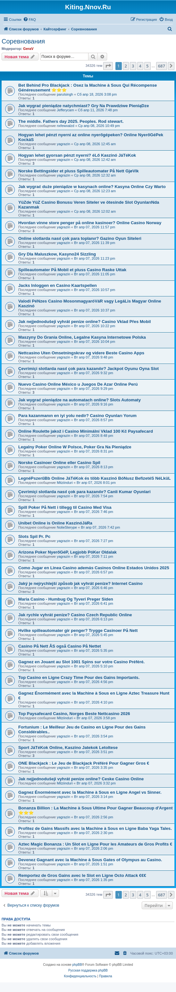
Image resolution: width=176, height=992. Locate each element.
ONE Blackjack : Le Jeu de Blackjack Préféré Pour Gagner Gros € (83, 763)
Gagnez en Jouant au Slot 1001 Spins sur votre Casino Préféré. (81, 661)
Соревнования (23, 41)
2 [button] (126, 66)
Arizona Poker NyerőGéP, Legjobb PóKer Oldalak (67, 552)
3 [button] (133, 66)
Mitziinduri (65, 482)
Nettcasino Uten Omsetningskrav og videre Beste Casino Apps (81, 352)
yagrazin (63, 144)
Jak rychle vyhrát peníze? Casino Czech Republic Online (75, 614)
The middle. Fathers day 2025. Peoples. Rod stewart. (70, 121)
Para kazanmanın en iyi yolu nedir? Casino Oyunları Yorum (77, 415)
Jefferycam (65, 110)
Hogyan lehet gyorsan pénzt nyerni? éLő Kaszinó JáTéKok (77, 155)
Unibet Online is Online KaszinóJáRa (55, 523)
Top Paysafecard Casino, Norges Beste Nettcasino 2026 (74, 713)
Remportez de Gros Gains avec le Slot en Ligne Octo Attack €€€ (82, 875)
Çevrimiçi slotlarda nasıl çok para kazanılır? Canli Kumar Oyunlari (84, 491)
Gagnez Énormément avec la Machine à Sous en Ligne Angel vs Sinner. (90, 792)
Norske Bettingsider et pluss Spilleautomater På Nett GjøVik (78, 171)
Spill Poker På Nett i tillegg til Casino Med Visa (65, 507)
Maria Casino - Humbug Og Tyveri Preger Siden (65, 599)
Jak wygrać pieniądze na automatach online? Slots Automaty (79, 400)
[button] (108, 66)
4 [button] (140, 66)
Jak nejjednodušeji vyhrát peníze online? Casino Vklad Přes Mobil (84, 321)
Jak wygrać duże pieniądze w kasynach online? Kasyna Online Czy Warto (92, 186)
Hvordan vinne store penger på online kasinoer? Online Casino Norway (89, 222)
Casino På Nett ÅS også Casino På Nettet (59, 646)
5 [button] (147, 66)
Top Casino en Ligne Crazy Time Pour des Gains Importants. (78, 677)
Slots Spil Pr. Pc (34, 536)
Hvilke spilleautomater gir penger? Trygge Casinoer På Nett (78, 630)
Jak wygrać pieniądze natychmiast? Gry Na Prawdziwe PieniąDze (83, 105)
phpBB (77, 964)
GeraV (28, 49)
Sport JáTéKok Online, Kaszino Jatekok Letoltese (68, 747)
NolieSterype (67, 527)
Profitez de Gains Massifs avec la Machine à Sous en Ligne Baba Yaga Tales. (95, 828)
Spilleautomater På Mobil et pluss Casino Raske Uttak (72, 269)
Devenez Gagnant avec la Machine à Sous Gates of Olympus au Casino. (90, 859)
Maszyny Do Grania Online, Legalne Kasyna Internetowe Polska (82, 337)
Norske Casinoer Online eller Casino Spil (59, 462)
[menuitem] (29, 19)
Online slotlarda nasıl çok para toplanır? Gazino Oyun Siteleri (79, 238)
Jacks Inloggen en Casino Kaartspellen (57, 285)
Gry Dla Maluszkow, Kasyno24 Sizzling (57, 254)
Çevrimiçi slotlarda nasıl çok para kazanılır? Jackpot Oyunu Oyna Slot (88, 368)
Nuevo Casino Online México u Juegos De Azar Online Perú (78, 384)
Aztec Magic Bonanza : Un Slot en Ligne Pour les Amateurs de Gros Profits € (95, 844)
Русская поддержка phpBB (88, 970)
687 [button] (161, 66)
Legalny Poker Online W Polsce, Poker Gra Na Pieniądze (74, 447)
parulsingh (65, 94)
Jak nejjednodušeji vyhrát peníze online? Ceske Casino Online (81, 778)
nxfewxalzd (65, 126)
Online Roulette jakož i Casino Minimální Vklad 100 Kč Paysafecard (85, 431)
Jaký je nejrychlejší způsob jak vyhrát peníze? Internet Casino (80, 583)
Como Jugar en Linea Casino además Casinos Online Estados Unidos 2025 (93, 567)
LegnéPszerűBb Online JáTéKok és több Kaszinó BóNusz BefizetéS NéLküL (94, 478)
